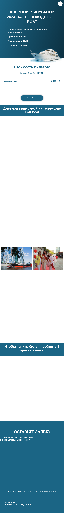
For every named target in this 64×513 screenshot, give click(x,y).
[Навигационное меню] (60, 3)
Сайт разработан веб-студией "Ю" (17, 505)
